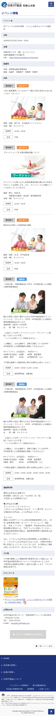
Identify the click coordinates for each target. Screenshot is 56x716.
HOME (6, 658)
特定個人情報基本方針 (14, 689)
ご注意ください (44, 689)
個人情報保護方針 (39, 685)
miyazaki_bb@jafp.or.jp (20, 623)
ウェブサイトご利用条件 (19, 685)
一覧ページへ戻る (45, 646)
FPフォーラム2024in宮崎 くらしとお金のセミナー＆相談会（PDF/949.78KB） (28, 600)
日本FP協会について (12, 679)
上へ (51, 712)
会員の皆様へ (9, 672)
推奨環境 (30, 689)
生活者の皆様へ (10, 665)
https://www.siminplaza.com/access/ (23, 58)
